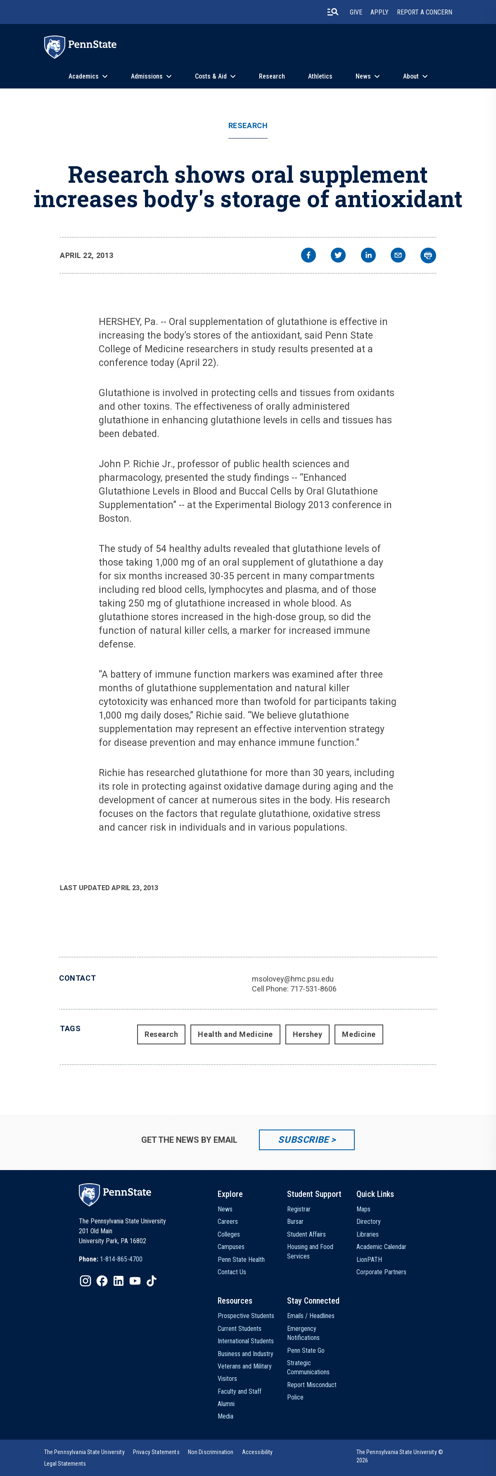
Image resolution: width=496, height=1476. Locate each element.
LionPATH (369, 1259)
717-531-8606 (313, 988)
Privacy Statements (156, 1452)
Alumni (226, 1404)
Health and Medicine (235, 1034)
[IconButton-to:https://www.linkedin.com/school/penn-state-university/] (118, 1280)
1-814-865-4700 (121, 1259)
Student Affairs (306, 1234)
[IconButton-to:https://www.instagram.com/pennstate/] (85, 1280)
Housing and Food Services (310, 1251)
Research (272, 76)
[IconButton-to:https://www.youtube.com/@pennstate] (135, 1280)
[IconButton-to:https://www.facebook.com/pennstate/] (102, 1280)
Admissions (147, 76)
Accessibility (257, 1452)
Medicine (358, 1034)
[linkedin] (368, 256)
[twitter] (338, 256)
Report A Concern (424, 12)
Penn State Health (241, 1259)
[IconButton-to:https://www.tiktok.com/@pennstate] (151, 1280)
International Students (246, 1341)
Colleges (229, 1234)
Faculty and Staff (239, 1391)
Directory (368, 1221)
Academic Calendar (381, 1247)
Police (295, 1397)
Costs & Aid (211, 76)
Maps (363, 1209)
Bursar (295, 1221)
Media (225, 1416)
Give (356, 12)
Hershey (308, 1034)
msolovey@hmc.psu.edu (293, 978)
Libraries (367, 1234)
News (363, 76)
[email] (398, 256)
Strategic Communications (308, 1367)
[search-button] (333, 12)
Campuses (231, 1247)
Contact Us (232, 1272)
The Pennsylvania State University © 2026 (400, 1456)
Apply (379, 12)
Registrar (299, 1209)
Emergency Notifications (303, 1333)
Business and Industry (245, 1354)
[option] (110, 1259)
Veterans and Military (245, 1366)
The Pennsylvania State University (84, 1452)
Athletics (320, 76)
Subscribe (303, 1139)
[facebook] (308, 256)
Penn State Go (306, 1350)
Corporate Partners (381, 1272)
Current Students (239, 1329)
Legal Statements (65, 1463)
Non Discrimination (211, 1452)
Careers (228, 1221)
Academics (84, 76)
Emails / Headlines (311, 1316)
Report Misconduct (312, 1385)
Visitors (227, 1379)
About (411, 76)
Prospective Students (246, 1316)
